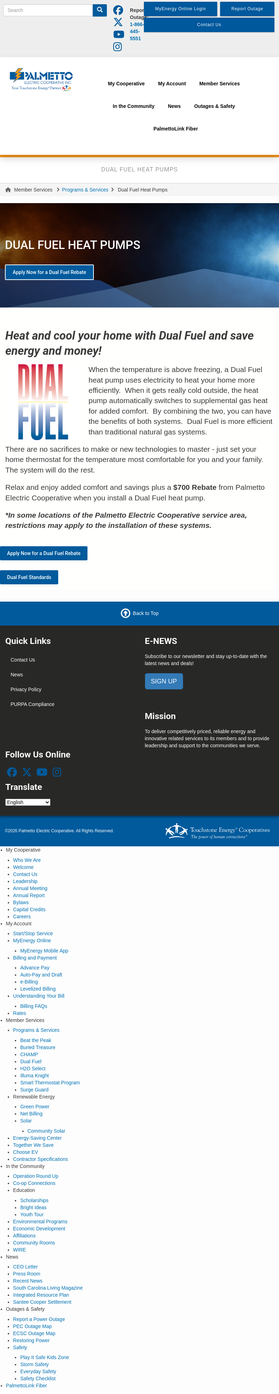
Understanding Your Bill (39, 996)
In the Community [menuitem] (133, 106)
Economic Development (39, 1228)
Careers (22, 916)
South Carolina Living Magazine (48, 1288)
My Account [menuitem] (172, 83)
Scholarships (34, 1200)
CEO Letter (25, 1267)
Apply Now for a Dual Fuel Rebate (49, 272)
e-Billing (29, 982)
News (17, 674)
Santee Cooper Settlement (42, 1302)
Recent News (27, 1281)
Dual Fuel (30, 1061)
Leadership (25, 881)
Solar (26, 1121)
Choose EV (25, 1152)
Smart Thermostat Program (50, 1082)
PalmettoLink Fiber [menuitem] (175, 129)
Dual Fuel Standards (29, 577)
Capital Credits (29, 909)
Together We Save (33, 1145)
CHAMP (29, 1054)
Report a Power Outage (39, 1319)
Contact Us (23, 660)
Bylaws (21, 902)
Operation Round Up (35, 1176)
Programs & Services (85, 190)
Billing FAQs (33, 1006)
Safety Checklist (37, 1378)
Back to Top (146, 613)
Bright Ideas (33, 1207)
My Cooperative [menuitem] (126, 83)
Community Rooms (34, 1243)
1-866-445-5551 (137, 31)
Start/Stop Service (33, 933)
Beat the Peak (35, 1040)
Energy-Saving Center (37, 1138)
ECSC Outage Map (34, 1333)
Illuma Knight (34, 1075)
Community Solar (46, 1131)
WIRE (19, 1250)
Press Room (26, 1274)
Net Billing (31, 1113)
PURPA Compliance (32, 704)
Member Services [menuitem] (219, 83)
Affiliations (24, 1235)
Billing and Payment (35, 958)
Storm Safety (34, 1364)
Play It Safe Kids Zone (44, 1357)
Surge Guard (34, 1089)
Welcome (23, 867)
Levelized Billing (37, 989)
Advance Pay (34, 967)
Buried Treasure (37, 1047)
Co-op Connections (34, 1183)
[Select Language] (27, 802)
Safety (20, 1347)
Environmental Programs (40, 1221)
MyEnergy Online (32, 940)
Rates (19, 1013)
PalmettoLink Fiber (26, 1385)
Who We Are (27, 860)
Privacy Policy (26, 689)
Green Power (34, 1106)
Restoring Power (31, 1340)
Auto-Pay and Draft (41, 975)
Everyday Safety (38, 1371)
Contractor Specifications (40, 1159)
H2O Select (33, 1068)
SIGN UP (164, 681)
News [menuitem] (174, 106)
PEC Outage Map (32, 1326)
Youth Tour (31, 1214)
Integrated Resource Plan (41, 1295)
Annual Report (29, 895)
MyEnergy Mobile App (44, 951)
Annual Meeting (30, 888)
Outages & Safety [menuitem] (214, 106)
